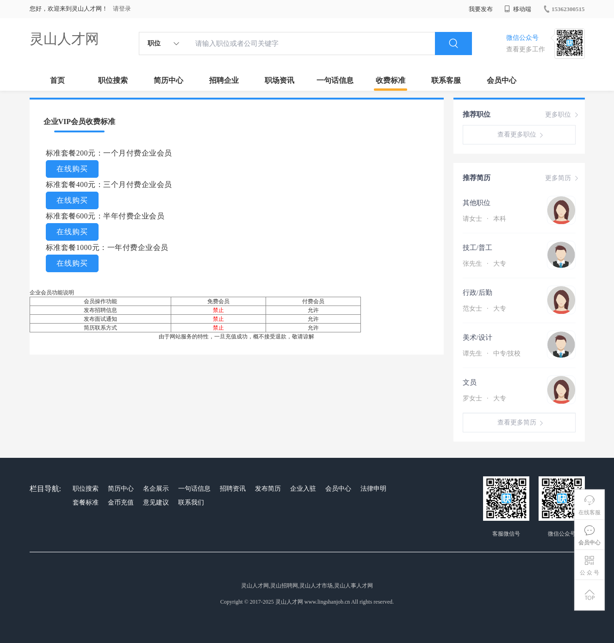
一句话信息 (335, 80)
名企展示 (156, 488)
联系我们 (191, 502)
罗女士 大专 (484, 398)
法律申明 (373, 488)
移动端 (517, 9)
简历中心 (168, 80)
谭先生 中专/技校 (492, 353)
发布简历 (268, 488)
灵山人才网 (64, 38)
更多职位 (562, 115)
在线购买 (72, 169)
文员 (470, 382)
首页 (57, 80)
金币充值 (121, 502)
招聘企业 (224, 80)
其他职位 (476, 202)
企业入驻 (303, 488)
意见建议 (156, 502)
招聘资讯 (233, 488)
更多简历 (562, 178)
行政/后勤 (477, 292)
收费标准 (390, 80)
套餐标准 (86, 502)
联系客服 (446, 80)
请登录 (122, 8)
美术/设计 (477, 337)
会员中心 (501, 80)
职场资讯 (279, 80)
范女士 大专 (484, 308)
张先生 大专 (484, 263)
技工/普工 (477, 247)
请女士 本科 (484, 218)
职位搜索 (113, 80)
